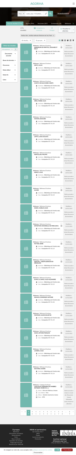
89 (69, 413)
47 (58, 413)
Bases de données (9, 60)
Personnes (9, 65)
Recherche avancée (63, 13)
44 (47, 413)
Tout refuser (67, 450)
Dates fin (9, 75)
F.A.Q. (16, 437)
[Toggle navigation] (74, 3)
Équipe (38, 435)
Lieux (9, 80)
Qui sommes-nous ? (38, 431)
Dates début (9, 70)
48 (62, 413)
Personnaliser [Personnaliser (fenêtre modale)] (38, 452)
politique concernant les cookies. (43, 450)
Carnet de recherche (38, 437)
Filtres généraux (7, 49)
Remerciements (16, 435)
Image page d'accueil (16, 442)
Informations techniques (16, 433)
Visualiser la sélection (65, 30)
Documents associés (10, 54)
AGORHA (36, 3)
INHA (38, 433)
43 (43, 413)
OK (57, 450)
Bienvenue (16, 431)
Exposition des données (16, 440)
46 (54, 413)
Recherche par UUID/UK (16, 444)
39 (28, 413)
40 (32, 413)
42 (39, 413)
